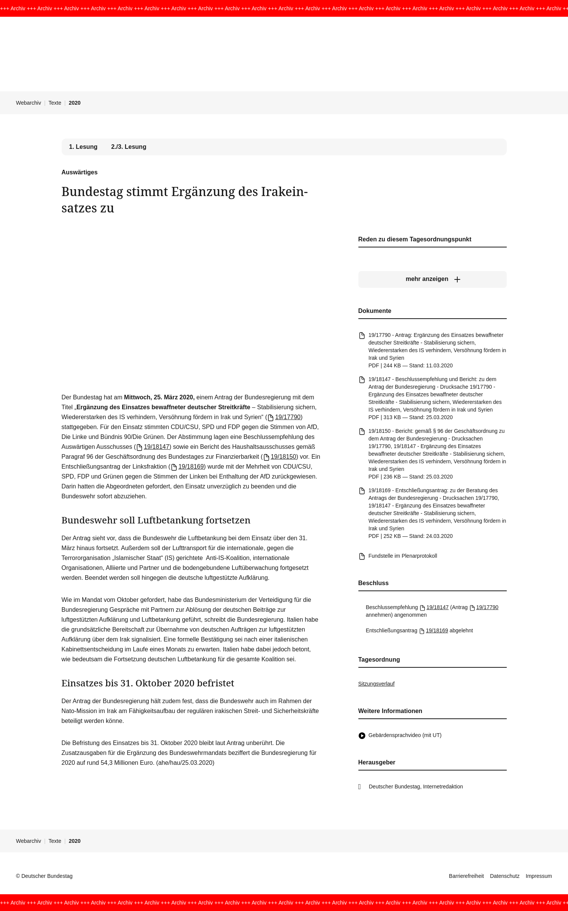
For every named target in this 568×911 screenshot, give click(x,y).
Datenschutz (505, 876)
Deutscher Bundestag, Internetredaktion (416, 786)
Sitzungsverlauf (376, 684)
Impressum (539, 876)
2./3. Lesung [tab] (128, 147)
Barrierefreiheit (466, 876)
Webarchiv (28, 103)
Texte (55, 103)
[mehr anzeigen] (432, 279)
